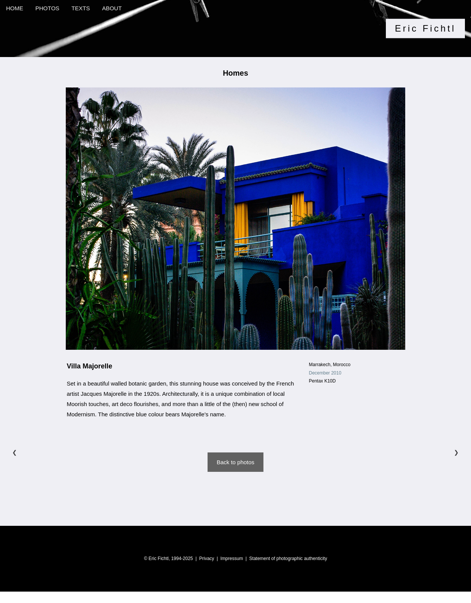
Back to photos (235, 462)
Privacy (206, 558)
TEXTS (80, 8)
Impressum (231, 558)
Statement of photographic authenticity (288, 558)
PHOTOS (47, 8)
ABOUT (112, 8)
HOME (14, 8)
